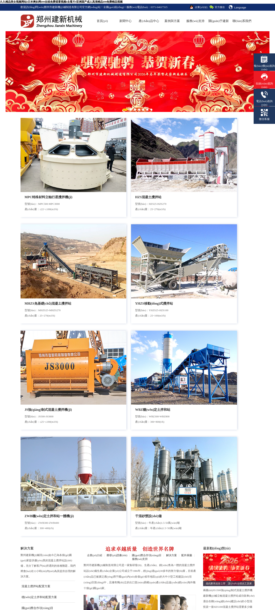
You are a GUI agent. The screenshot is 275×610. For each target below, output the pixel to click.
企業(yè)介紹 (94, 271)
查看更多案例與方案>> (34, 334)
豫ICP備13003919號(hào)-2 (121, 587)
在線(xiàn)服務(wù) (178, 342)
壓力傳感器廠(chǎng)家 (95, 599)
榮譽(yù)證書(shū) (117, 271)
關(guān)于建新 (218, 21)
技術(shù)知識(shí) (151, 561)
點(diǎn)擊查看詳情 (31, 421)
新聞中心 (125, 21)
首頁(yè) (102, 21)
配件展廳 (186, 271)
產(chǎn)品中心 (149, 21)
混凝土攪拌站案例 (111, 553)
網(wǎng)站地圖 (229, 561)
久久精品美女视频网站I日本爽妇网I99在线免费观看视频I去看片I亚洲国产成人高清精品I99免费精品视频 (61, 1)
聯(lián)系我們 (241, 21)
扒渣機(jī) (43, 599)
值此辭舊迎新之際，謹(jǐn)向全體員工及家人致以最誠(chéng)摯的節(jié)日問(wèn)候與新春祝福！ (228, 300)
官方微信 (220, 7)
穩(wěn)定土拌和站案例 (115, 561)
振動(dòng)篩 (60, 599)
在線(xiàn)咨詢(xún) (231, 553)
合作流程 (101, 342)
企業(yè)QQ (201, 7)
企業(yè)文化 (29, 561)
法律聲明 (225, 570)
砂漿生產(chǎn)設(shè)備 (75, 561)
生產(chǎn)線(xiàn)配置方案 (117, 544)
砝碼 (75, 599)
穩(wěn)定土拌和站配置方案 (39, 313)
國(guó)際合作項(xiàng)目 (37, 324)
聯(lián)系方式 (228, 544)
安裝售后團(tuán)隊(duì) (140, 342)
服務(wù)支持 (195, 21)
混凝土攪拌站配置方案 (36, 302)
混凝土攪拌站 (68, 544)
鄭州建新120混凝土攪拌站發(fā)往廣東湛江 (227, 475)
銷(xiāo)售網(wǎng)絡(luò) (196, 570)
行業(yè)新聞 (148, 553)
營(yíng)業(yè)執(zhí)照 (154, 570)
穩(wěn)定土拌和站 (72, 553)
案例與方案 (172, 21)
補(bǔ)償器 (119, 599)
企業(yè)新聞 (148, 544)
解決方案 (171, 271)
